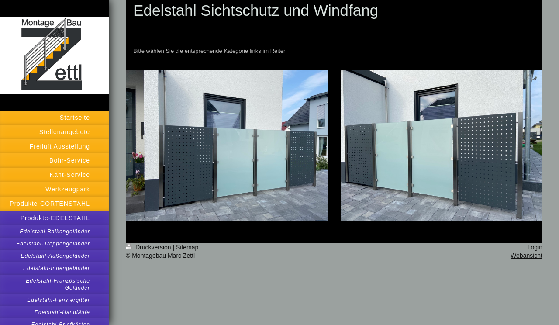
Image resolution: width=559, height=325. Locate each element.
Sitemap (187, 247)
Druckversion (149, 247)
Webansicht (526, 255)
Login (535, 247)
